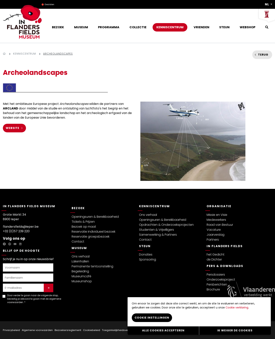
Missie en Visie (217, 215)
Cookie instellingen (152, 317)
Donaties (145, 254)
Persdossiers (216, 274)
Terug (263, 55)
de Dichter (214, 259)
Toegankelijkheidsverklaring (119, 330)
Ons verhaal (81, 256)
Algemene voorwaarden (37, 330)
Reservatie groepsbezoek (90, 236)
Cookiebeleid (91, 330)
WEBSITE (12, 128)
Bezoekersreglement (68, 330)
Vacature (214, 229)
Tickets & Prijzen (83, 221)
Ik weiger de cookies (234, 330)
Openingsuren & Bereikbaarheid (95, 216)
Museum (79, 248)
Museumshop (82, 281)
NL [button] (267, 4)
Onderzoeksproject (221, 279)
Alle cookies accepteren (163, 330)
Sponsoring (147, 259)
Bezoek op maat (84, 226)
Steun (145, 246)
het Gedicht (215, 254)
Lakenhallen (80, 261)
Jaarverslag (215, 234)
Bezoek (78, 208)
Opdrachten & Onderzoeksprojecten (166, 224)
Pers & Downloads (225, 266)
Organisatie (219, 206)
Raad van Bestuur (220, 224)
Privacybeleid (11, 330)
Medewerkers (216, 220)
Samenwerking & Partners (158, 234)
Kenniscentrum (24, 54)
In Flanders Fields (225, 246)
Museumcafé (81, 276)
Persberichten (217, 284)
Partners (213, 239)
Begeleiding (80, 271)
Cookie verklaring (237, 307)
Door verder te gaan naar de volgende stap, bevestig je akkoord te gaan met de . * (34, 299)
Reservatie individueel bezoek (93, 231)
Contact (78, 241)
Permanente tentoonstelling (92, 266)
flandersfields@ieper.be (21, 226)
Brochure (213, 289)
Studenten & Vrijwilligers (156, 229)
